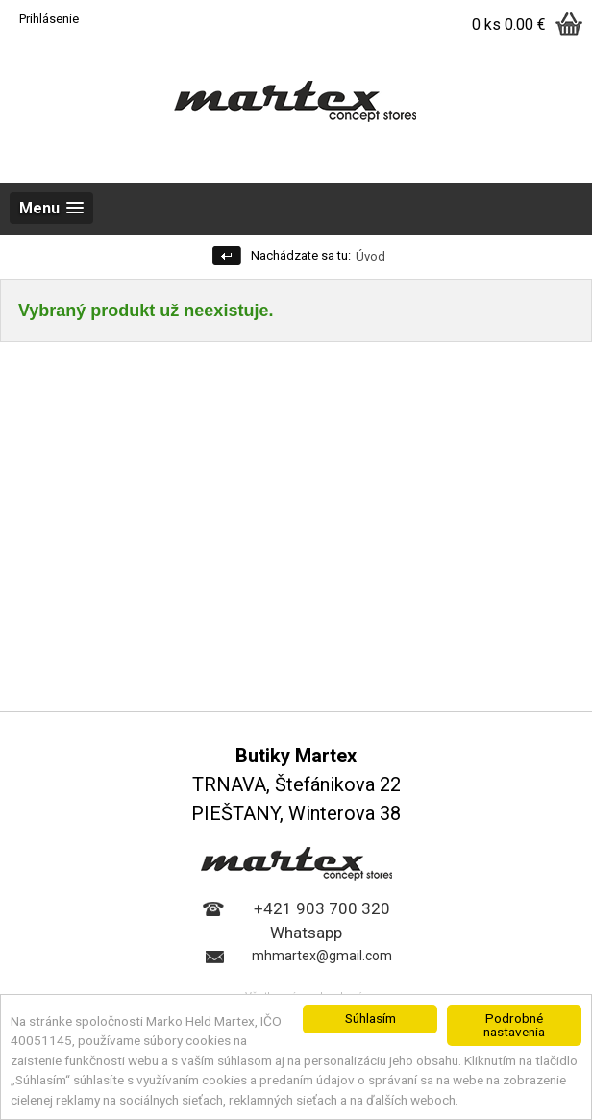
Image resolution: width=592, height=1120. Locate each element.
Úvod (370, 256)
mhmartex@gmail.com (322, 955)
